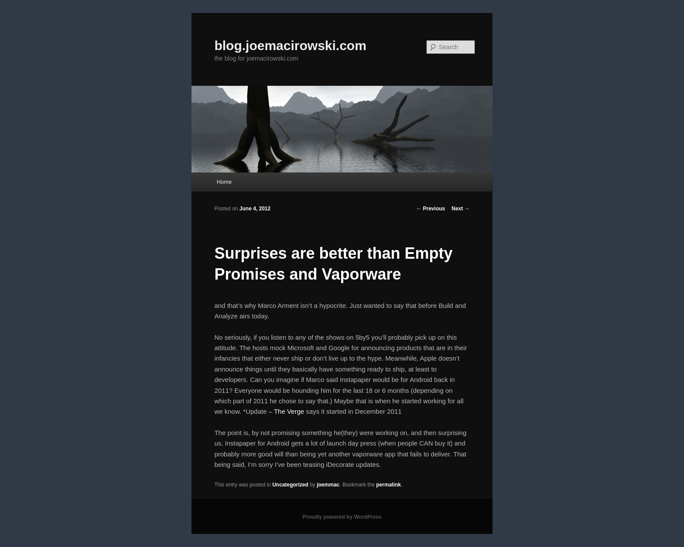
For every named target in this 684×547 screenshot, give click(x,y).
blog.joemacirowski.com (290, 45)
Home (224, 182)
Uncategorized (290, 485)
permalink (388, 485)
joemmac (328, 485)
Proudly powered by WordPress (341, 517)
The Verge (289, 411)
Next (460, 209)
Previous (430, 209)
